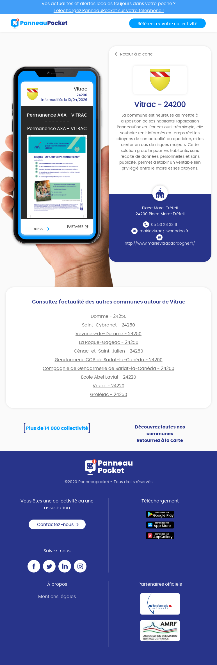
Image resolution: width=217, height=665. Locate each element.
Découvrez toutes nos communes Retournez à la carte (160, 434)
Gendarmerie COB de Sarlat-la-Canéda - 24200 (109, 360)
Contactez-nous (58, 524)
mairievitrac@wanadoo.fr (164, 231)
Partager (78, 226)
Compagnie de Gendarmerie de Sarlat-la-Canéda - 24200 (108, 368)
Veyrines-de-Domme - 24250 (108, 334)
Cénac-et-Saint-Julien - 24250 (108, 351)
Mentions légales (57, 596)
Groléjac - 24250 (108, 394)
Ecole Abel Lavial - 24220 (108, 377)
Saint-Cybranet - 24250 (108, 325)
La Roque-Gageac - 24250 (108, 342)
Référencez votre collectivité (167, 24)
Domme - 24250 (109, 316)
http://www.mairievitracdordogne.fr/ (160, 243)
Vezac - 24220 (108, 386)
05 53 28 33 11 (164, 225)
